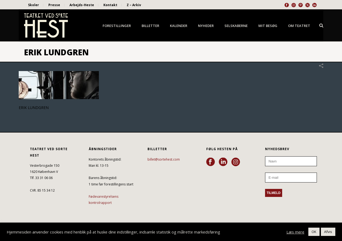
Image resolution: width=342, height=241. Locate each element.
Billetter (150, 25)
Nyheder (206, 25)
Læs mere (295, 232)
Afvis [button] (328, 231)
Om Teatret (299, 25)
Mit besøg (267, 25)
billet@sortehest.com (163, 159)
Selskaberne (236, 25)
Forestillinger (117, 25)
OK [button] (314, 231)
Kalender (178, 25)
